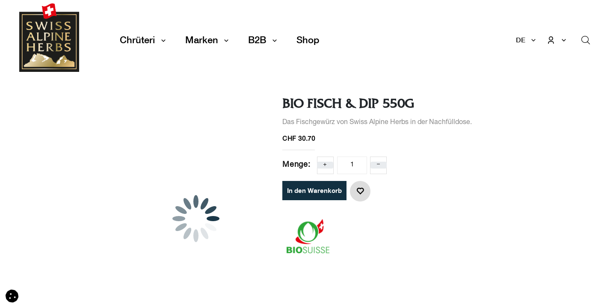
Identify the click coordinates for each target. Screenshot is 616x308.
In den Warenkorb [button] (314, 190)
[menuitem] (307, 40)
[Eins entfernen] (378, 165)
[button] (360, 191)
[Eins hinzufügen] (325, 165)
